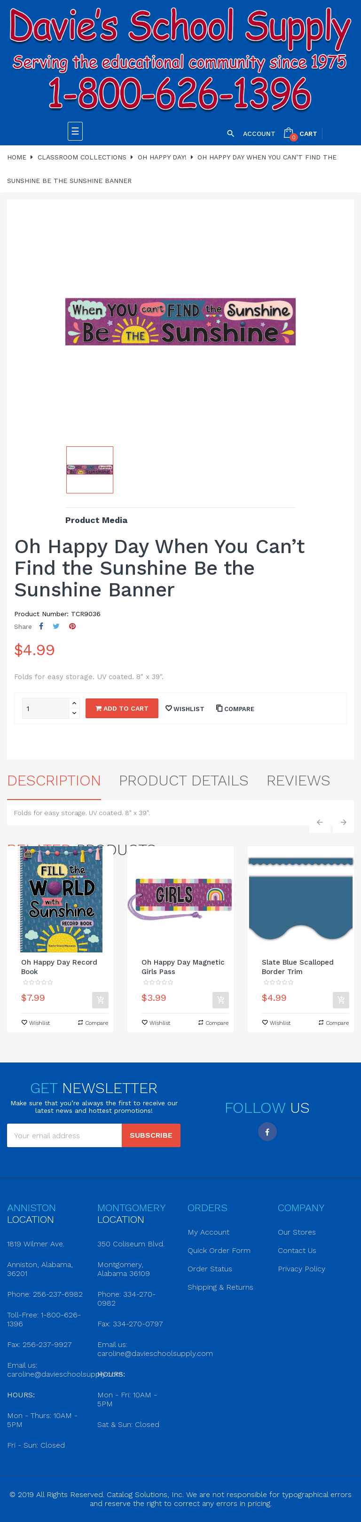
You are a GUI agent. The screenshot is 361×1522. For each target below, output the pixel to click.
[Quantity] (45, 708)
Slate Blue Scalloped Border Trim (298, 967)
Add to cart (122, 708)
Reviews (298, 780)
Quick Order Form (219, 1250)
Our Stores (297, 1232)
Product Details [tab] (184, 780)
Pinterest (72, 626)
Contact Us (297, 1250)
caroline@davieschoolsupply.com (65, 1374)
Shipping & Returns (220, 1287)
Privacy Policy (301, 1268)
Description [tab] (54, 780)
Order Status (210, 1268)
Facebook (267, 1132)
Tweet (56, 626)
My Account (208, 1232)
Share (41, 626)
